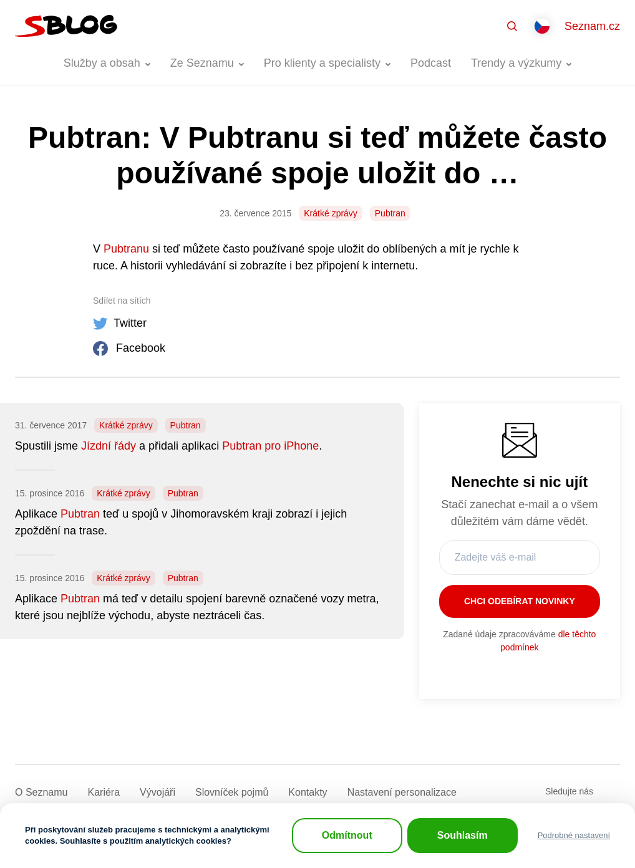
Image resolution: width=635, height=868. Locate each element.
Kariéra (103, 792)
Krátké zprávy (330, 213)
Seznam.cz (592, 26)
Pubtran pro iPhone (270, 446)
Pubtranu (126, 249)
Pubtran (390, 213)
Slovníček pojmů (231, 792)
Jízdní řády (108, 446)
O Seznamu (41, 792)
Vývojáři (157, 792)
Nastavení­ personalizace (402, 792)
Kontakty (307, 792)
